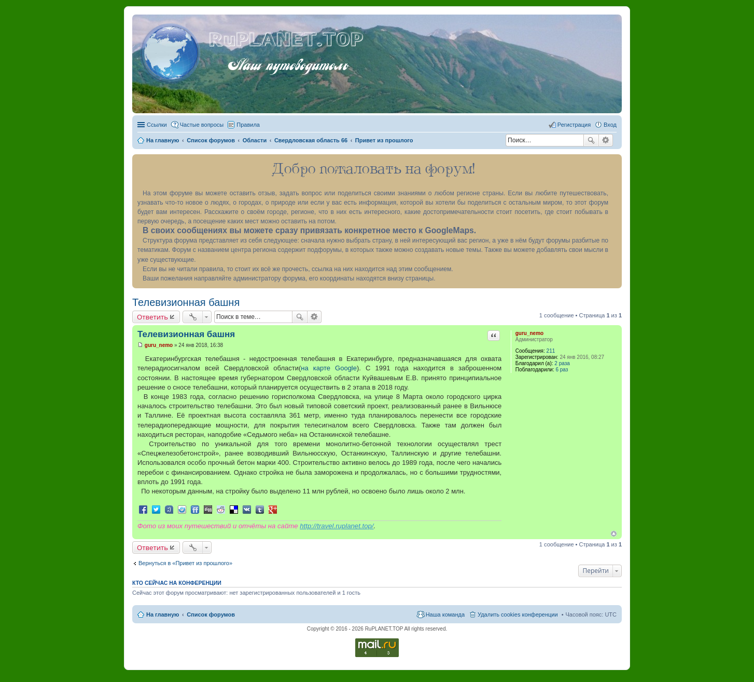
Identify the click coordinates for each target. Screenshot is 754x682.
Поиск (591, 140)
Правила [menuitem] (248, 125)
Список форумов (211, 614)
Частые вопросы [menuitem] (202, 125)
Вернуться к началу (614, 534)
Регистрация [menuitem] (574, 125)
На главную (162, 614)
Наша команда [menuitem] (445, 614)
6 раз (561, 369)
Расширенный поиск (606, 140)
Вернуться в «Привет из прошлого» (185, 563)
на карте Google (329, 368)
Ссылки (157, 125)
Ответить (152, 317)
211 (551, 351)
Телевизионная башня (186, 302)
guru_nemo (529, 333)
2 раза (562, 363)
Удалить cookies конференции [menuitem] (518, 614)
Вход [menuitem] (610, 125)
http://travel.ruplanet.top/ (336, 526)
